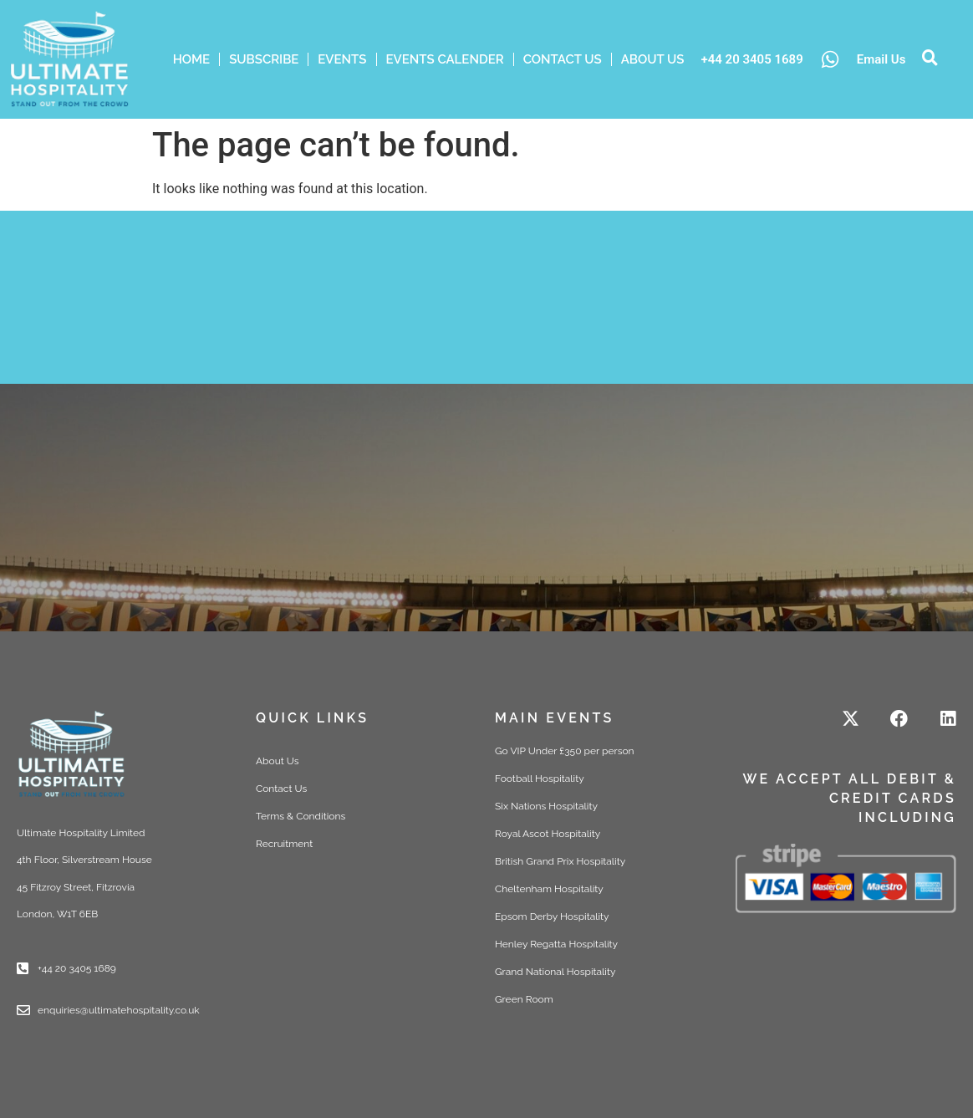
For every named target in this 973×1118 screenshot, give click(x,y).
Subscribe (263, 59)
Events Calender (445, 59)
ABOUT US (653, 59)
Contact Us (562, 59)
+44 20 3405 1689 (751, 59)
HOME (192, 59)
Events (342, 59)
